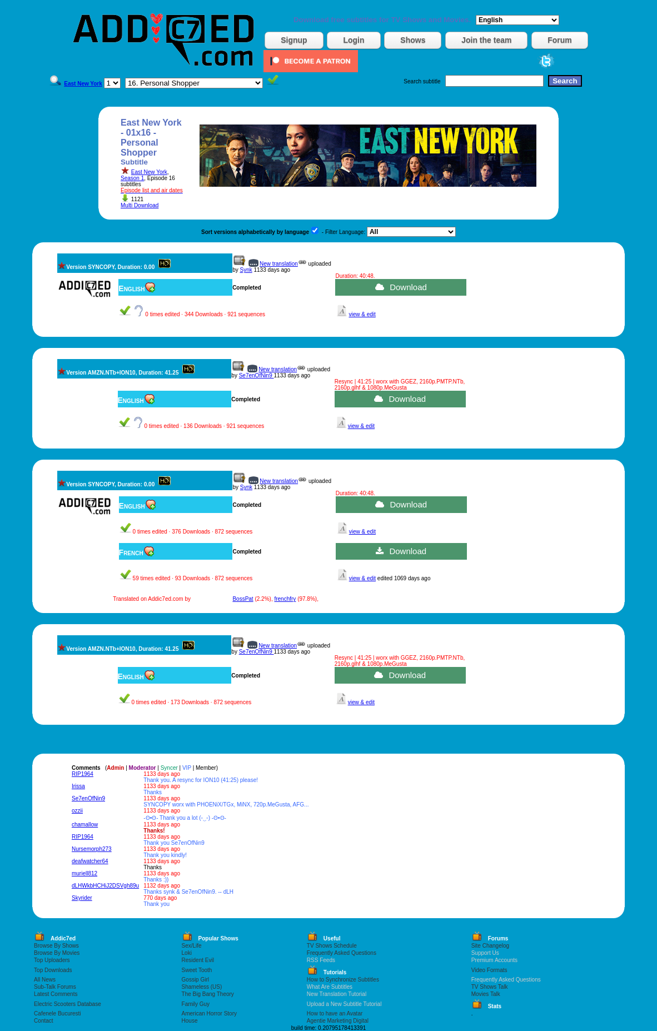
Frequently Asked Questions (341, 953)
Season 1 (132, 178)
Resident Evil (198, 960)
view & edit (362, 314)
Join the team (486, 40)
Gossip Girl (195, 980)
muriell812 (84, 873)
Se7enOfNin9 (256, 375)
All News (45, 980)
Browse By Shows (56, 946)
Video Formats (489, 970)
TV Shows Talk (489, 987)
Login (353, 40)
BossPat (242, 599)
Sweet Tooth (197, 970)
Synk (246, 270)
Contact (43, 1021)
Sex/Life (192, 946)
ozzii (77, 811)
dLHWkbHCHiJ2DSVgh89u (105, 886)
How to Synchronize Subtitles (343, 980)
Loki (187, 953)
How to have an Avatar (334, 1013)
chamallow (85, 824)
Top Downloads (53, 970)
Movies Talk (485, 994)
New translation (279, 264)
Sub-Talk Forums (55, 987)
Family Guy (196, 1004)
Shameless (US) (202, 987)
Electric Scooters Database (67, 1004)
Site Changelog (490, 946)
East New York (149, 172)
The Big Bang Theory (208, 994)
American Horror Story (209, 1013)
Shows (412, 40)
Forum (560, 40)
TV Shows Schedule (332, 946)
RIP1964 (82, 774)
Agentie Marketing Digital (338, 1021)
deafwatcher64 (90, 861)
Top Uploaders (51, 960)
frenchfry (285, 599)
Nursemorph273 (92, 849)
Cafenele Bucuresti (57, 1013)
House (190, 1021)
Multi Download (139, 205)
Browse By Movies (56, 953)
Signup (294, 40)
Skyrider (82, 898)
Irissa (78, 786)
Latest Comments (55, 994)
